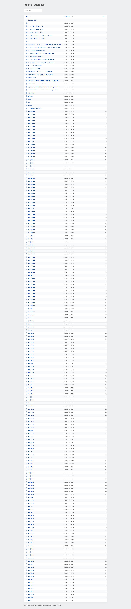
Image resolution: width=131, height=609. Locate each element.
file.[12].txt (30, 208)
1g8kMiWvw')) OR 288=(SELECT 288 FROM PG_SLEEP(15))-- (43, 87)
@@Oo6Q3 (30, 93)
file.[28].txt (30, 357)
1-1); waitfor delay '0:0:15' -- (34, 65)
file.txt (29, 600)
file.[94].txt (30, 579)
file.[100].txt (30, 111)
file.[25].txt (30, 348)
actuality (29, 96)
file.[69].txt (30, 494)
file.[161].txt (30, 315)
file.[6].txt (29, 497)
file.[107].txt (30, 132)
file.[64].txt (30, 479)
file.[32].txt (30, 372)
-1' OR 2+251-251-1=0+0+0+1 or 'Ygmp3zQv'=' (39, 35)
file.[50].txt (30, 433)
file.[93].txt (30, 576)
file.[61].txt (30, 470)
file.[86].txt (30, 552)
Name (27, 16)
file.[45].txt (30, 415)
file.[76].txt (30, 518)
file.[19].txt (30, 327)
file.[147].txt (30, 266)
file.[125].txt (30, 193)
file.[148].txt (30, 269)
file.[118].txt (30, 169)
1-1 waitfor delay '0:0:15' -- (34, 56)
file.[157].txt (30, 299)
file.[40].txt (30, 400)
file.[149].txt (30, 272)
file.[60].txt (30, 467)
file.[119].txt (30, 172)
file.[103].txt (30, 120)
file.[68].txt (30, 491)
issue (28, 99)
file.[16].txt (30, 318)
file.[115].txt (30, 160)
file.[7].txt (29, 530)
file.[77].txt (30, 521)
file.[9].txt (29, 597)
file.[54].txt (30, 445)
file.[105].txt (30, 126)
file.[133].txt (30, 220)
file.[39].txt (30, 394)
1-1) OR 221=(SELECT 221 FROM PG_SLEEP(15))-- (40, 59)
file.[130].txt (30, 211)
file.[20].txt (30, 333)
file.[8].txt (29, 564)
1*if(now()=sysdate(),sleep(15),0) (35, 50)
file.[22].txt (30, 339)
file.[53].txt (30, 442)
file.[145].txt (30, 260)
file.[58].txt (30, 457)
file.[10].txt (30, 141)
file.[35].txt (30, 381)
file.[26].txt (30, 351)
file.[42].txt (30, 406)
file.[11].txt (30, 175)
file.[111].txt (30, 147)
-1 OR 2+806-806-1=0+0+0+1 (35, 29)
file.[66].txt (30, 485)
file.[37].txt (30, 388)
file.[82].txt (30, 539)
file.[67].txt (30, 488)
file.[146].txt (30, 263)
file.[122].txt (30, 184)
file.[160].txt (30, 312)
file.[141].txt (30, 248)
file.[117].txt (30, 166)
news (28, 102)
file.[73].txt (30, 509)
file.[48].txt (30, 424)
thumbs (29, 105)
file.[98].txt (30, 591)
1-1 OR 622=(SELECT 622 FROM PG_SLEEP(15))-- (40, 53)
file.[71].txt (30, 503)
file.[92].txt (30, 573)
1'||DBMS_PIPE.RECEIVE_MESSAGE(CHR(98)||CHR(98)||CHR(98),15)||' (44, 44)
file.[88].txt (30, 558)
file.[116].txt (30, 163)
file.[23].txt (30, 342)
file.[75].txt (30, 515)
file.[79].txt (30, 527)
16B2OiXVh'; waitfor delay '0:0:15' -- (36, 84)
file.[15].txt (30, 308)
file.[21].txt (30, 336)
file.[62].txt (30, 473)
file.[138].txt (30, 236)
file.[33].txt (30, 375)
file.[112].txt (30, 150)
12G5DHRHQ (31, 77)
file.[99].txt (30, 594)
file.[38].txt (30, 391)
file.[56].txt (30, 451)
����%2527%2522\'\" (34, 108)
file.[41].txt (30, 403)
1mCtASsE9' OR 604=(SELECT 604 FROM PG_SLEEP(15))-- (42, 90)
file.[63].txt (30, 476)
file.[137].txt (30, 232)
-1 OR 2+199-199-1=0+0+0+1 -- (35, 26)
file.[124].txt (30, 190)
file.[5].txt (29, 463)
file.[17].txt (30, 321)
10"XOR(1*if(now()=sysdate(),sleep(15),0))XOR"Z (39, 71)
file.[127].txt (30, 199)
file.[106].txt (30, 129)
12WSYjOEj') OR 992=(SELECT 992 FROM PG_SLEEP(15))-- (42, 81)
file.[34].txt (30, 378)
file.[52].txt (30, 439)
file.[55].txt (30, 448)
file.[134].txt (30, 223)
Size (104, 16)
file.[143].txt (30, 254)
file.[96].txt (30, 585)
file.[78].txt (30, 524)
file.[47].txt (30, 421)
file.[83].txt (30, 542)
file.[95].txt (30, 582)
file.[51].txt (30, 436)
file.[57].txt (30, 454)
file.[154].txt (30, 290)
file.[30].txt (30, 366)
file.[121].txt (30, 181)
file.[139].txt (30, 239)
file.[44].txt (30, 412)
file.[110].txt (30, 144)
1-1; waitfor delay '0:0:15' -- (34, 68)
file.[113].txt (30, 153)
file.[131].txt (30, 214)
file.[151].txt (30, 281)
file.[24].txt (30, 345)
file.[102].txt (30, 117)
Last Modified (67, 16)
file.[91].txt (30, 570)
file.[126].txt (30, 196)
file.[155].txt (30, 293)
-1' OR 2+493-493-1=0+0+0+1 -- (36, 38)
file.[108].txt (30, 135)
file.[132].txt (30, 217)
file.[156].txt (30, 296)
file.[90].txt (30, 567)
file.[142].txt (30, 251)
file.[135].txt (30, 226)
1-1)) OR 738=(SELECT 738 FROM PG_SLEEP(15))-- (40, 62)
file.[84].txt (30, 546)
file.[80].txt (30, 533)
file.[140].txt (30, 245)
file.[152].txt (30, 284)
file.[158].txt (30, 302)
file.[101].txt (30, 114)
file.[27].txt (30, 354)
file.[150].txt (30, 278)
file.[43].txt (30, 409)
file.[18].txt (30, 324)
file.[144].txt (30, 257)
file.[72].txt (30, 506)
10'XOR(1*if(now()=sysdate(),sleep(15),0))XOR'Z (39, 74)
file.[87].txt (30, 555)
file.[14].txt (30, 275)
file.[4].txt (29, 430)
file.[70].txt (30, 500)
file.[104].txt (30, 123)
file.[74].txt (30, 512)
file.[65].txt (30, 482)
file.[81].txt (30, 536)
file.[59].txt (30, 460)
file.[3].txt (29, 397)
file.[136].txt (30, 229)
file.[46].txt (30, 418)
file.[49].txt (30, 427)
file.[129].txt (30, 205)
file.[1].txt (29, 330)
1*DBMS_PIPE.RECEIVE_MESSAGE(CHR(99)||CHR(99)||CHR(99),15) (44, 47)
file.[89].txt (30, 561)
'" (27, 23)
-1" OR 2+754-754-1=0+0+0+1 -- (36, 32)
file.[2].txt (29, 363)
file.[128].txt (30, 202)
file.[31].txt (30, 369)
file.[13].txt (30, 242)
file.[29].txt (30, 360)
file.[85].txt (30, 549)
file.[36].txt (30, 385)
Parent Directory (31, 20)
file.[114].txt (30, 156)
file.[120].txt (30, 178)
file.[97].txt (30, 588)
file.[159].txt (30, 305)
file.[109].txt (30, 138)
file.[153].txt (30, 287)
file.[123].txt (30, 187)
